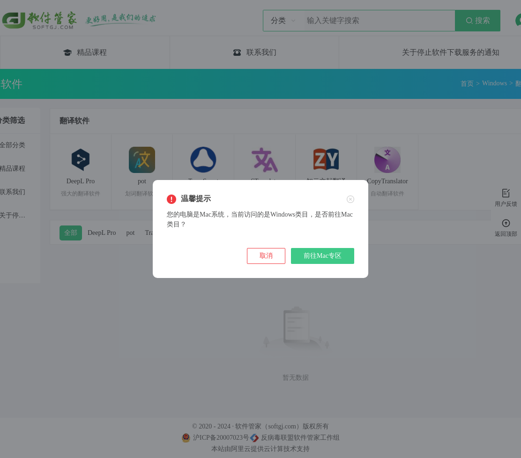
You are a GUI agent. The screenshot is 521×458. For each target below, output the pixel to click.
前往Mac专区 (323, 255)
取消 (266, 255)
